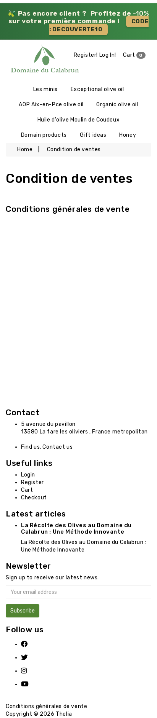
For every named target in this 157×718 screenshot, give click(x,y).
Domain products (44, 135)
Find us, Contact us (47, 447)
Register (32, 482)
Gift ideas (93, 135)
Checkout (34, 497)
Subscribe (22, 611)
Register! (86, 55)
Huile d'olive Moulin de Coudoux (78, 120)
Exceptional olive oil (97, 89)
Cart (134, 55)
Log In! (107, 55)
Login (28, 475)
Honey (127, 135)
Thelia (64, 714)
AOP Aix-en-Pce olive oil (51, 104)
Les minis (45, 89)
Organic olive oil (117, 104)
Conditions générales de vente (67, 209)
